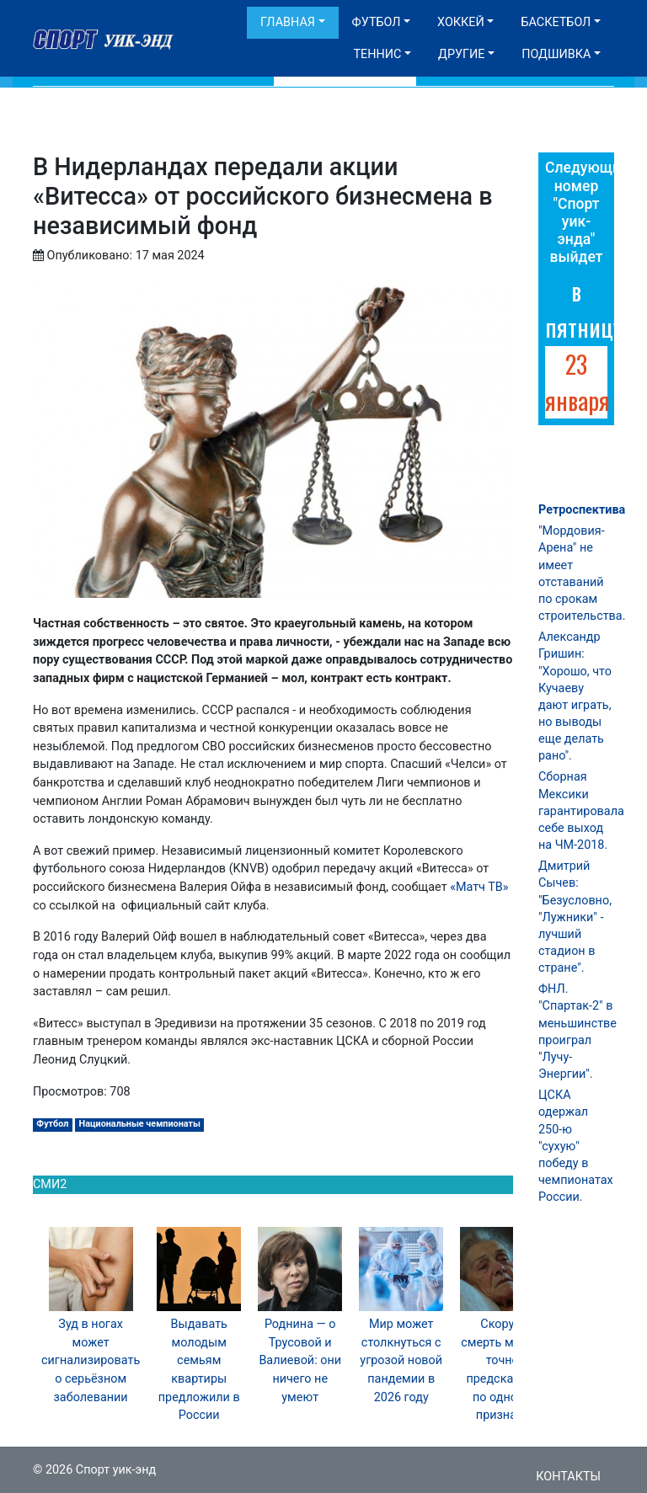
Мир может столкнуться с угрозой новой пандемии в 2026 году (401, 1360)
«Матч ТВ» (479, 887)
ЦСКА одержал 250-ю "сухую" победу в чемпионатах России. (575, 1146)
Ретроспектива (581, 510)
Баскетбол (556, 22)
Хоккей (460, 22)
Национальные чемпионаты (140, 1123)
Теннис (377, 54)
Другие (461, 54)
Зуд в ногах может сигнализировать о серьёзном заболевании (90, 1360)
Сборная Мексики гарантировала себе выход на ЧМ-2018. (581, 811)
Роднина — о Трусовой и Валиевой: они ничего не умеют (300, 1360)
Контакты (568, 1476)
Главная (287, 22)
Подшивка (556, 54)
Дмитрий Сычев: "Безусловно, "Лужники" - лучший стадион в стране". (575, 917)
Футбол (376, 22)
